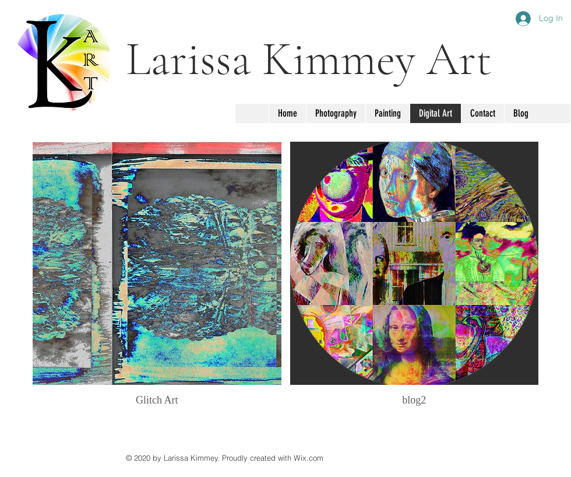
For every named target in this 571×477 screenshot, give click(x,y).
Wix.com (308, 457)
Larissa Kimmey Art (309, 59)
